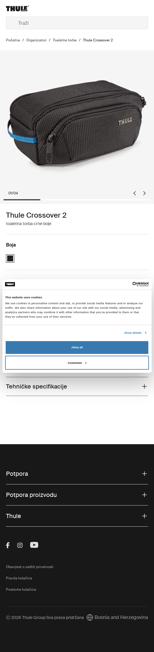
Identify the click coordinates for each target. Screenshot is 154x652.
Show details (132, 332)
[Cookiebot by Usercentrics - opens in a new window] (123, 284)
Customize (77, 362)
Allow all (77, 347)
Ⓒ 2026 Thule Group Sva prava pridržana (45, 617)
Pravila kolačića (19, 578)
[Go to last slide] (134, 193)
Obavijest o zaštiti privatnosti (29, 566)
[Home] (29, 8)
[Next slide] (144, 193)
